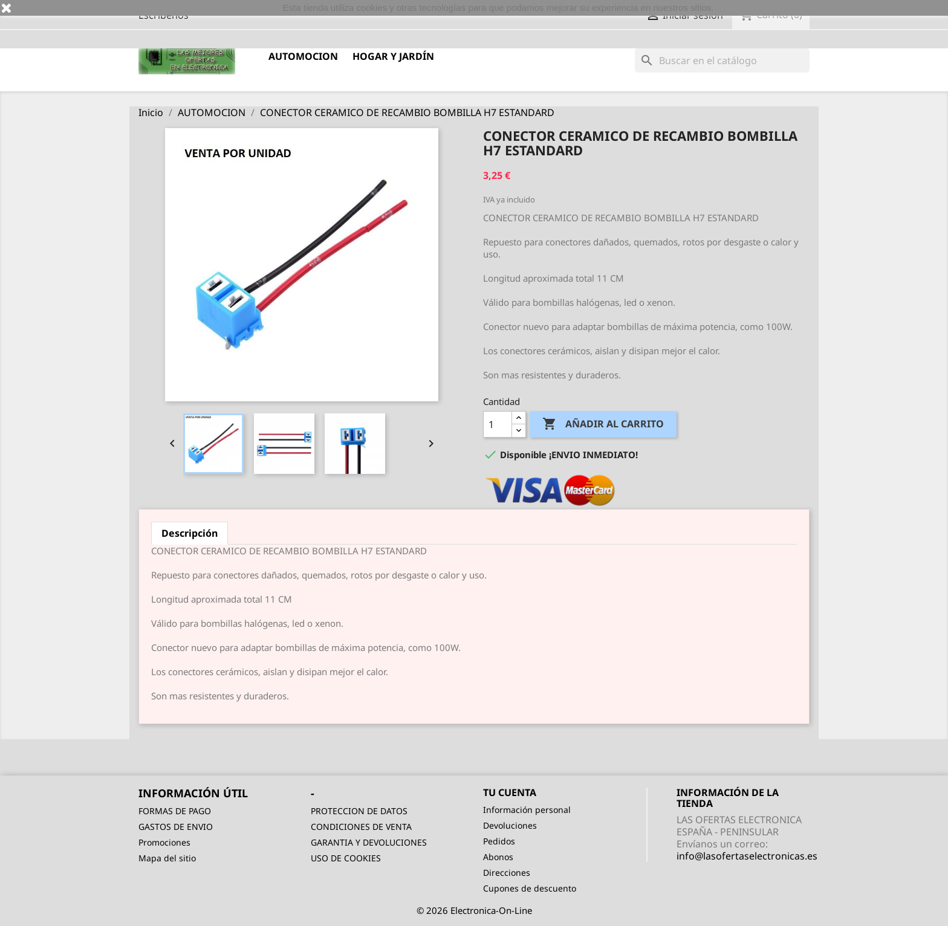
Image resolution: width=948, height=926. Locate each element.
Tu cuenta (509, 792)
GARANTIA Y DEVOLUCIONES (369, 842)
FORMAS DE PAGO (174, 811)
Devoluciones (510, 825)
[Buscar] (722, 60)
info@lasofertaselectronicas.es (747, 856)
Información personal (527, 809)
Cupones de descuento (529, 888)
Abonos (498, 857)
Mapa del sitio (167, 858)
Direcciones (506, 872)
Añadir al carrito (603, 424)
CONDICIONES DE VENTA (361, 826)
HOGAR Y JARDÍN (393, 56)
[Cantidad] (497, 424)
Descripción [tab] (189, 533)
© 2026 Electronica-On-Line (474, 910)
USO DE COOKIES (346, 858)
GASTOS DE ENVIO (175, 826)
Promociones (164, 842)
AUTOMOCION (303, 56)
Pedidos (499, 841)
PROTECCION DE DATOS (359, 811)
